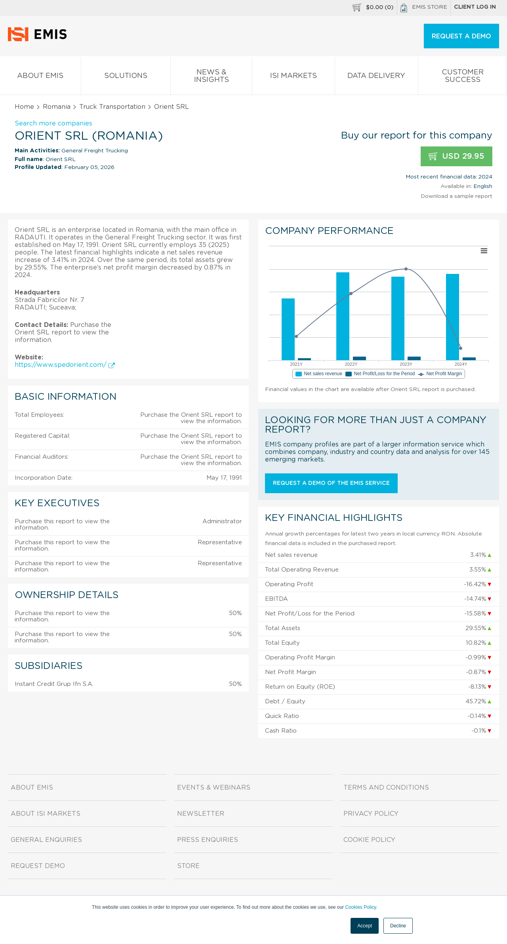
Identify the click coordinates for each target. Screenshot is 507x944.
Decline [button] (398, 926)
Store (188, 866)
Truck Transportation (112, 107)
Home (24, 107)
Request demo (38, 866)
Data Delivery (376, 77)
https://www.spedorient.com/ (65, 365)
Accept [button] (364, 926)
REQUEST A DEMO (461, 36)
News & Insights (211, 77)
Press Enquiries (207, 840)
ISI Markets (293, 77)
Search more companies (53, 123)
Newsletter (200, 814)
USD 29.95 (456, 156)
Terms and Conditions (386, 787)
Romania (57, 107)
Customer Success (462, 77)
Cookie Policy (369, 840)
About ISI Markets (45, 814)
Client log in (475, 7)
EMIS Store (423, 8)
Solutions (126, 77)
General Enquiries (46, 840)
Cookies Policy (360, 907)
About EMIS (40, 77)
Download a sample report (456, 196)
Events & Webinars (213, 787)
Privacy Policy (370, 814)
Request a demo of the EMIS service (331, 483)
